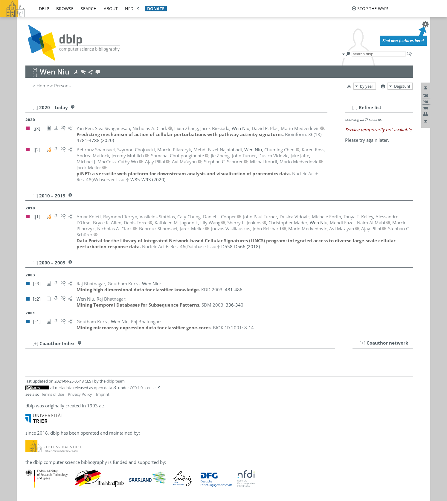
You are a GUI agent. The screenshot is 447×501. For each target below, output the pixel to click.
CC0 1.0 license (142, 387)
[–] (355, 107)
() (303, 134)
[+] (362, 343)
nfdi (130, 8)
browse (65, 8)
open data (103, 387)
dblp (44, 8)
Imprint (102, 394)
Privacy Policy (80, 394)
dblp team (115, 381)
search (89, 8)
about (111, 8)
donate (155, 8)
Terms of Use (52, 394)
